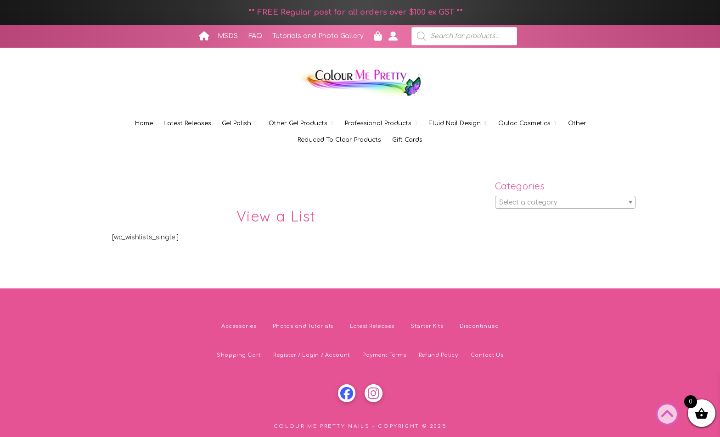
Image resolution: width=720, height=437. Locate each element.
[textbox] (565, 202)
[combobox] (565, 202)
